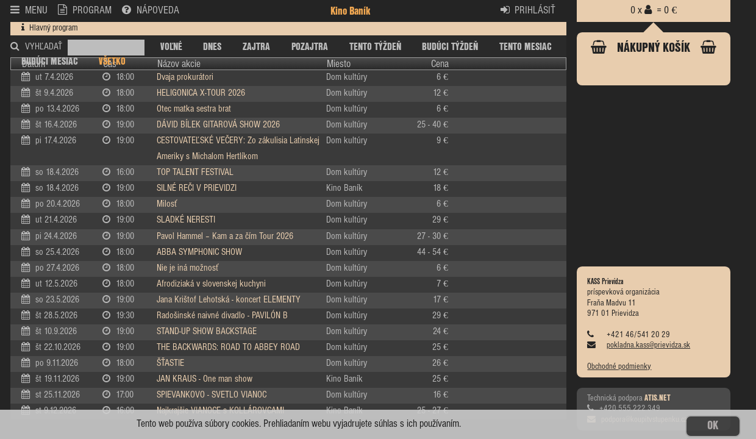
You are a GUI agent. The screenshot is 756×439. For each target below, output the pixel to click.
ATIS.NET (657, 398)
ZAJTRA (256, 47)
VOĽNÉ (171, 47)
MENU (29, 9)
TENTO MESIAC (525, 47)
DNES (212, 47)
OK (712, 426)
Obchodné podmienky (619, 366)
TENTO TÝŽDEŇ (375, 47)
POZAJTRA (309, 47)
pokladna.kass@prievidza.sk (648, 345)
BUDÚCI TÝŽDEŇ (450, 47)
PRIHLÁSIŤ (528, 9)
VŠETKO (112, 61)
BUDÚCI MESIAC (49, 61)
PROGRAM (85, 9)
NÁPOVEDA (150, 9)
